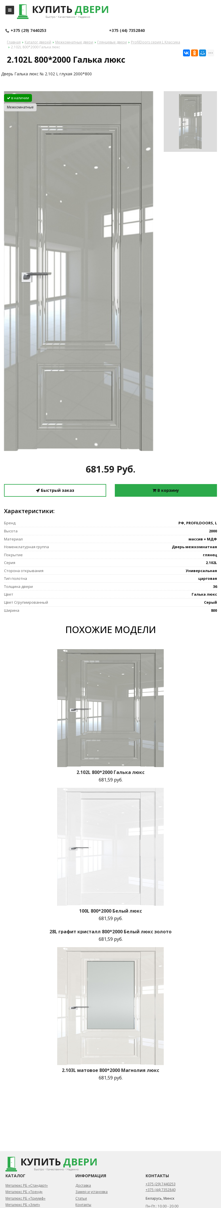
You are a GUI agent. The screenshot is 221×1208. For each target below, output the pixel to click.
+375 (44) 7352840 (127, 30)
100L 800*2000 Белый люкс (110, 911)
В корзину (166, 490)
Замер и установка (91, 1191)
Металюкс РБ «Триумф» (25, 1198)
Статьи (81, 1198)
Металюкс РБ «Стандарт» (26, 1185)
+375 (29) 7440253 (25, 31)
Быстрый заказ (55, 490)
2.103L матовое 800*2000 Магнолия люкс (110, 1070)
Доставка (83, 1185)
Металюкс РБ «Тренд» (24, 1191)
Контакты (83, 1204)
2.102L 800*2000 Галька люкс (110, 772)
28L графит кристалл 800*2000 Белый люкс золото (110, 931)
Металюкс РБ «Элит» (22, 1204)
